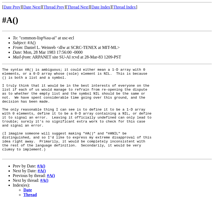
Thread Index (124, 7)
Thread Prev (53, 7)
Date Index (100, 7)
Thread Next (78, 7)
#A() (41, 183)
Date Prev (11, 7)
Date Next (32, 7)
